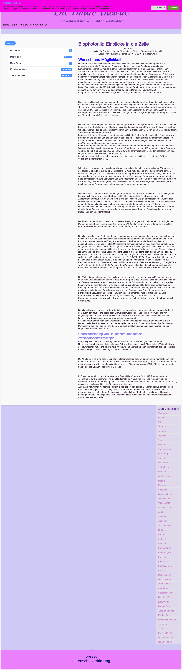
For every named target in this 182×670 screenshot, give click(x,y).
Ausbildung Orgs (166, 611)
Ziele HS (162, 539)
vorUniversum (164, 476)
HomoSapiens (164, 526)
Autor (160, 422)
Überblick (162, 427)
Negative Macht (165, 638)
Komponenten (164, 449)
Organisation (164, 584)
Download (10, 43)
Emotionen (163, 463)
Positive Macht (165, 633)
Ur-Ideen (162, 431)
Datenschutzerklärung (91, 661)
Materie (161, 481)
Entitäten (162, 445)
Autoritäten (163, 588)
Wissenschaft (164, 503)
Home (6, 25)
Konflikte (162, 458)
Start (14, 25)
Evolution (162, 472)
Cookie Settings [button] (159, 7)
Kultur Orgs (163, 602)
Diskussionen (164, 499)
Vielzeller (162, 490)
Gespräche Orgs (165, 593)
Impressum (91, 656)
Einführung (163, 413)
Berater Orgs (164, 606)
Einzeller (162, 485)
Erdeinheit (162, 624)
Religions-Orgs (165, 597)
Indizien (161, 418)
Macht (160, 629)
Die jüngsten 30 (39, 25)
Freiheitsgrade (164, 467)
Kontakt (24, 25)
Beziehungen (164, 454)
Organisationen (165, 494)
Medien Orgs (164, 615)
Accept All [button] (173, 7)
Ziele (160, 440)
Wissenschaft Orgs (167, 620)
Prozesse (162, 436)
